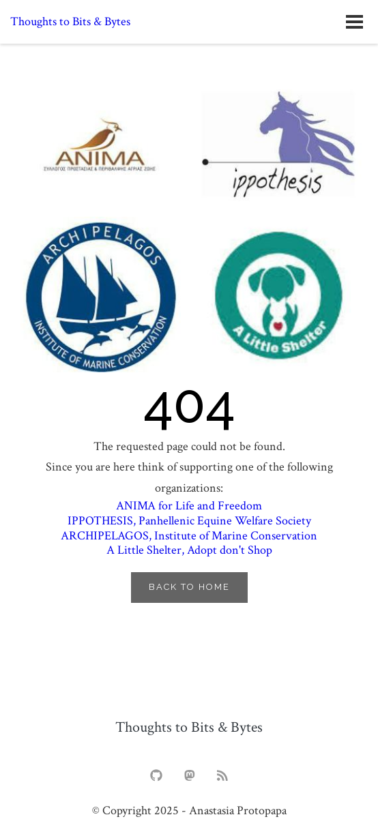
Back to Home (189, 587)
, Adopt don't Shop (189, 550)
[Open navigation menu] (354, 21)
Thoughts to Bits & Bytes (70, 21)
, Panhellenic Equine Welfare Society (189, 521)
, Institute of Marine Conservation (189, 536)
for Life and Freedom (189, 506)
